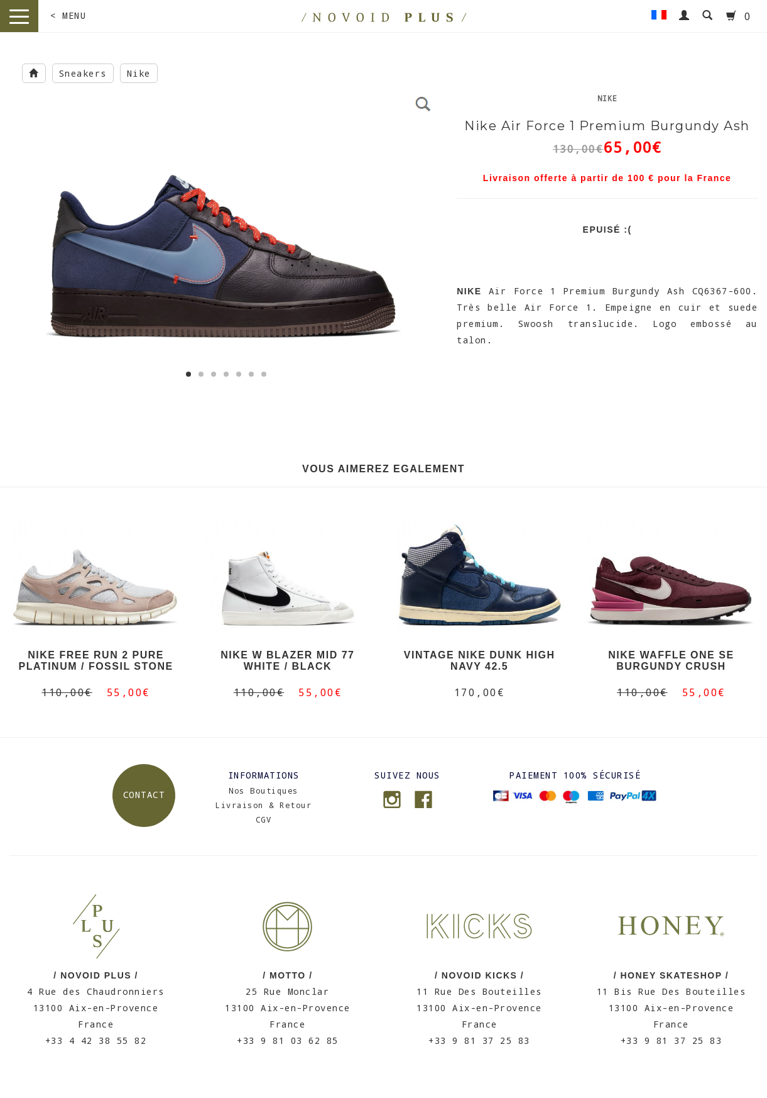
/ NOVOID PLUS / (95, 975)
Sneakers (83, 73)
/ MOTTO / (287, 975)
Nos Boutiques (263, 790)
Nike (139, 73)
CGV (264, 819)
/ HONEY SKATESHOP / (671, 975)
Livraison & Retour (263, 805)
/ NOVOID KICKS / (479, 975)
